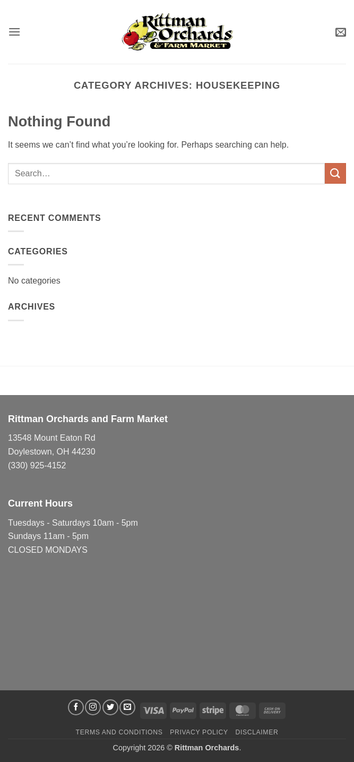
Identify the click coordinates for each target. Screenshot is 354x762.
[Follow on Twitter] (110, 707)
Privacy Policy (199, 732)
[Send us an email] (127, 707)
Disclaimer (256, 732)
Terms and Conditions (119, 732)
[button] (14, 32)
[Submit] (335, 173)
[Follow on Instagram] (93, 707)
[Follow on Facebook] (76, 707)
